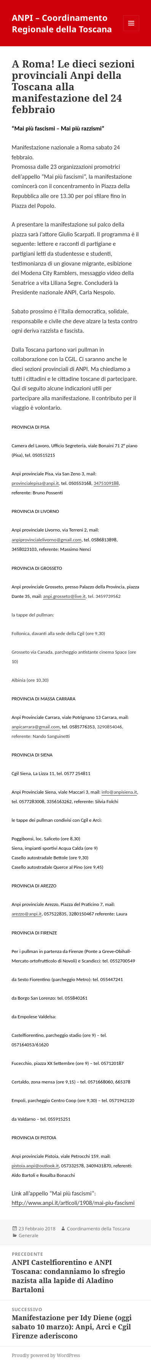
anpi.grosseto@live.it (64, 596)
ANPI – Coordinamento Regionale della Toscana (62, 23)
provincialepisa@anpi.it (35, 483)
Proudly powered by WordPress (46, 1355)
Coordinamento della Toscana (98, 1228)
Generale (28, 1235)
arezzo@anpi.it (27, 914)
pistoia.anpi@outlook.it (35, 1165)
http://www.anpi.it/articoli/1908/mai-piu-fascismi (73, 1202)
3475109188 (106, 483)
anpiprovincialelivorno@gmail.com (47, 540)
